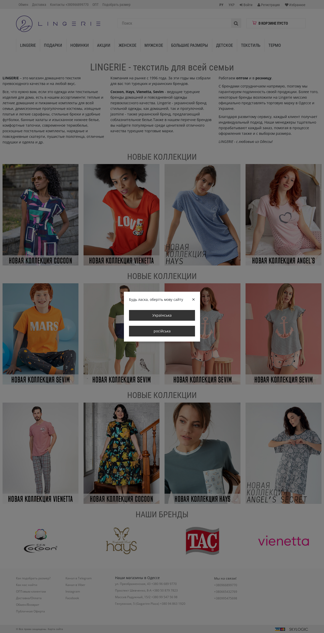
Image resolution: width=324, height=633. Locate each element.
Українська (162, 315)
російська (162, 331)
